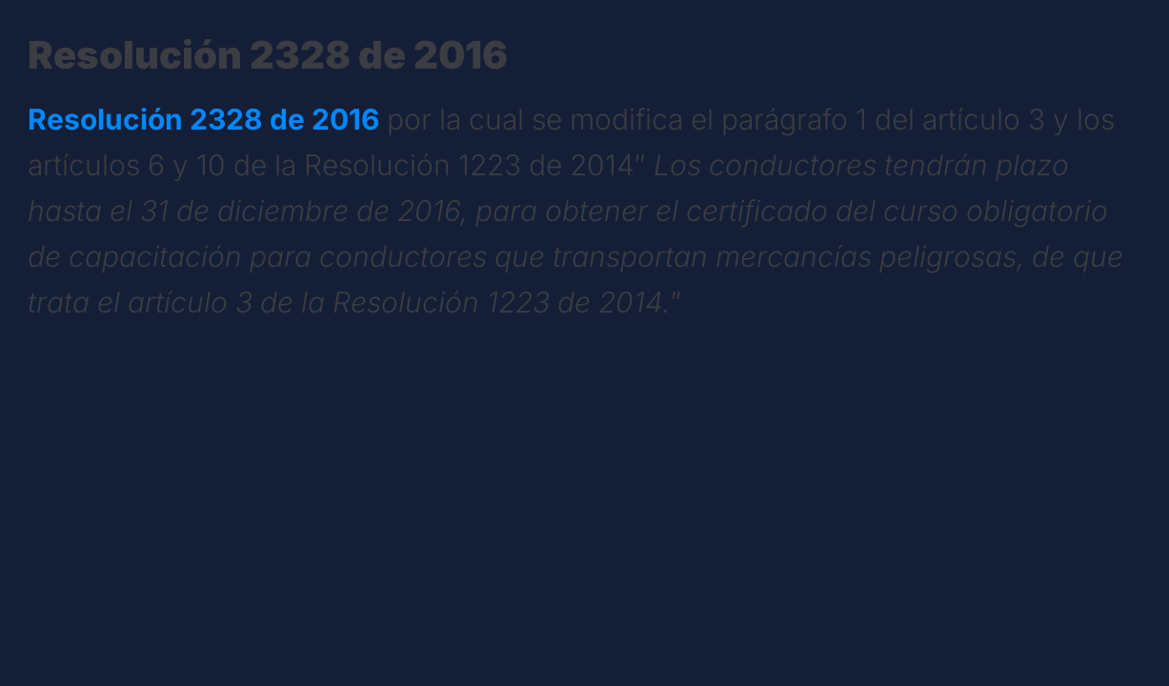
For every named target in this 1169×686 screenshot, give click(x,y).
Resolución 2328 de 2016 (203, 119)
